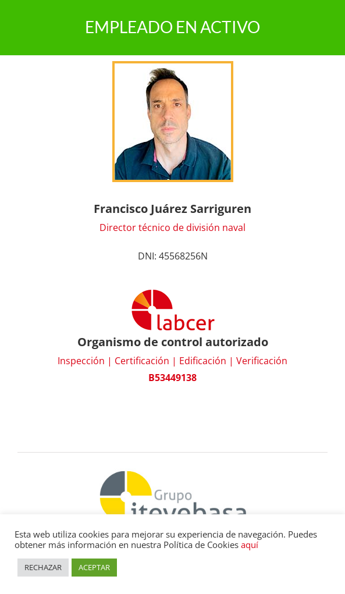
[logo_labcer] (173, 292)
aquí (249, 544)
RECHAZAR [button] (43, 567)
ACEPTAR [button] (94, 567)
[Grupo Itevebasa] (173, 469)
